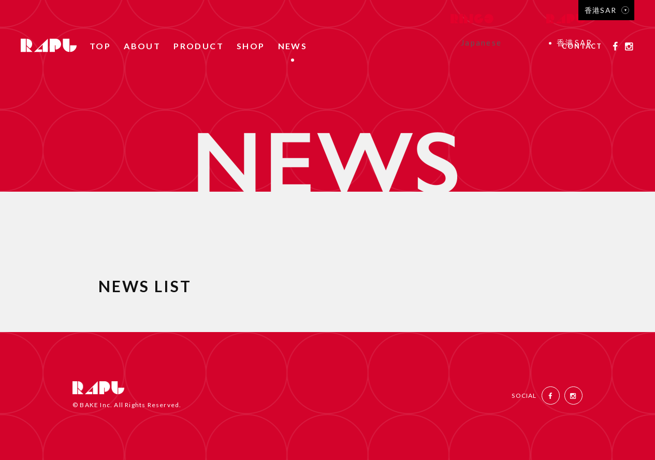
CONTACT (582, 46)
